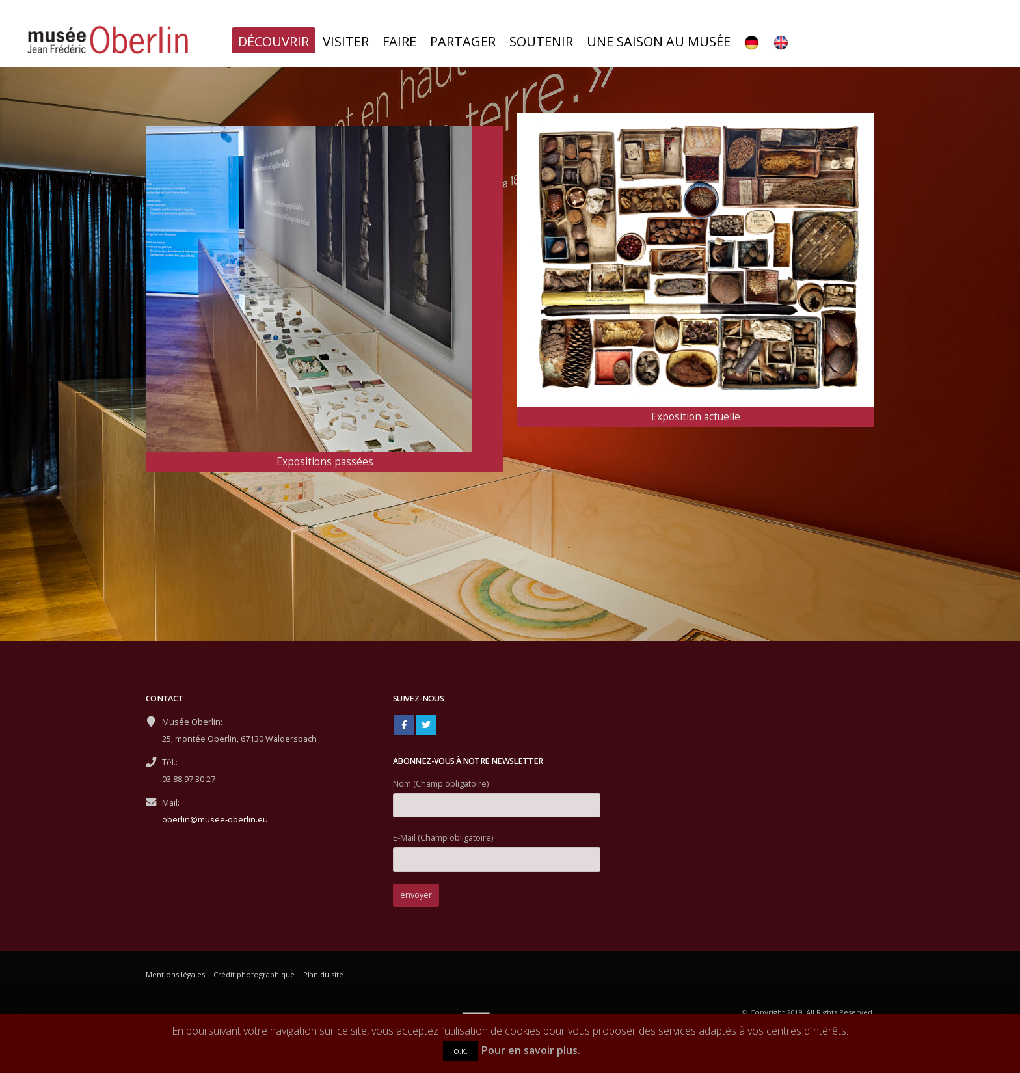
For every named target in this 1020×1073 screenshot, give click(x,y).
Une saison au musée (659, 41)
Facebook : (404, 725)
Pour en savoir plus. (530, 1050)
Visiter (346, 41)
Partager (463, 41)
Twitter (426, 725)
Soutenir (541, 41)
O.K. (460, 1051)
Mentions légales (175, 974)
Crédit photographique (254, 974)
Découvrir (273, 41)
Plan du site (323, 974)
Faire (399, 41)
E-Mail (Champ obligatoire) (496, 848)
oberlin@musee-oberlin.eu (215, 819)
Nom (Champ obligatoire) (496, 794)
